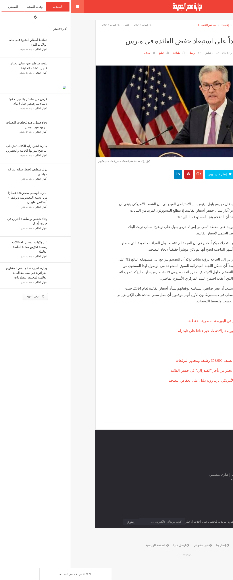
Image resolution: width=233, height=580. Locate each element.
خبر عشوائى (132, 545)
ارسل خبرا (110, 545)
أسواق (167, 25)
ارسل (121, 52)
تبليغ (90, 52)
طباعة (105, 52)
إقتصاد (154, 25)
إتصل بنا (151, 545)
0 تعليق (138, 52)
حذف (76, 52)
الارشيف (181, 25)
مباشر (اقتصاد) (136, 25)
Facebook (191, 418)
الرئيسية (197, 25)
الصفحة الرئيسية (86, 545)
